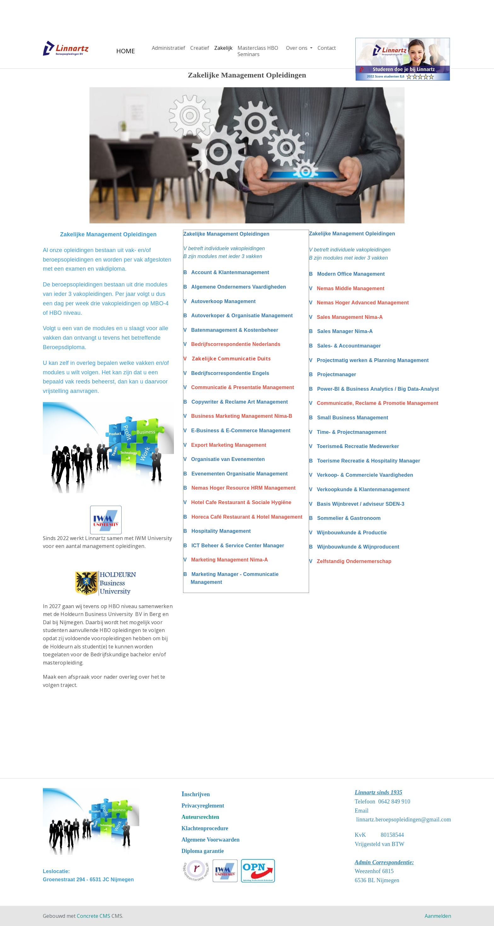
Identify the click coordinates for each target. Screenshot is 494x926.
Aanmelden (438, 915)
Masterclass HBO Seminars (258, 51)
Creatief (199, 47)
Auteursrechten (200, 817)
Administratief (168, 47)
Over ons (297, 47)
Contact (327, 47)
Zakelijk (223, 47)
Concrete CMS (93, 915)
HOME (125, 51)
